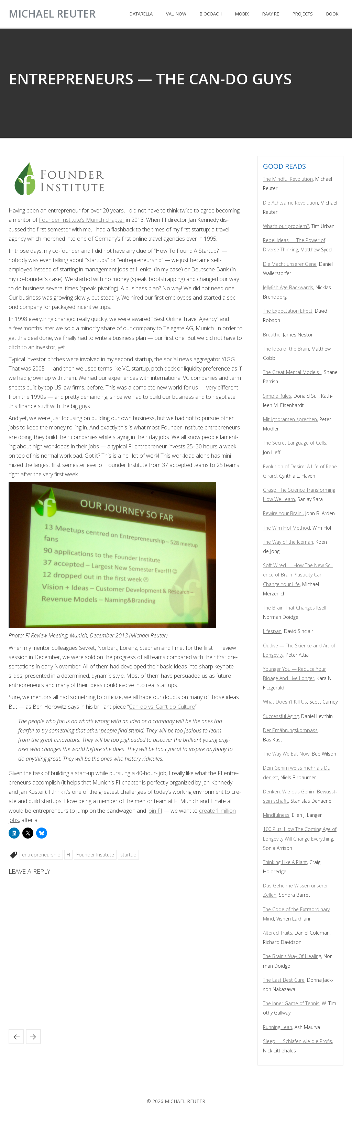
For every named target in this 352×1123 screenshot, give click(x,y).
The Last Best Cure (284, 980)
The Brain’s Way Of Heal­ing (292, 956)
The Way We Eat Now (286, 753)
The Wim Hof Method (286, 527)
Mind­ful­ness (276, 815)
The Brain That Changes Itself (295, 607)
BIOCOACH (211, 14)
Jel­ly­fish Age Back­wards (288, 287)
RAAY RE (270, 14)
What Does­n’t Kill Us (285, 701)
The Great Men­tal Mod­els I (292, 372)
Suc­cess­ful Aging (281, 716)
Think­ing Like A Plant (285, 862)
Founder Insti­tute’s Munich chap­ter (81, 219)
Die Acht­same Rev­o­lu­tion (290, 202)
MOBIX (242, 14)
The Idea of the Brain (286, 348)
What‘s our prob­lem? (286, 226)
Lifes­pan (272, 631)
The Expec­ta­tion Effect (287, 311)
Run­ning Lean (277, 1027)
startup (128, 854)
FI (68, 854)
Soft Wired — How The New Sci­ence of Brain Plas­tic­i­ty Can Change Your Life (298, 574)
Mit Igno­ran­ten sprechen (290, 419)
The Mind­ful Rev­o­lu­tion (288, 179)
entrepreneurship (41, 854)
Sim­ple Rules (277, 396)
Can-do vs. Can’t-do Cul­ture (162, 706)
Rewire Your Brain (283, 513)
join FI (154, 810)
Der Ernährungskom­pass (290, 730)
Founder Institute (95, 854)
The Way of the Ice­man (288, 542)
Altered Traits (277, 932)
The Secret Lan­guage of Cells (294, 442)
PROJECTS (303, 14)
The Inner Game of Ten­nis (291, 1003)
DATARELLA (141, 14)
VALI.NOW (176, 14)
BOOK (332, 14)
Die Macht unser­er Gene (290, 264)
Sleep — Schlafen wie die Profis (297, 1041)
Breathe (271, 334)
